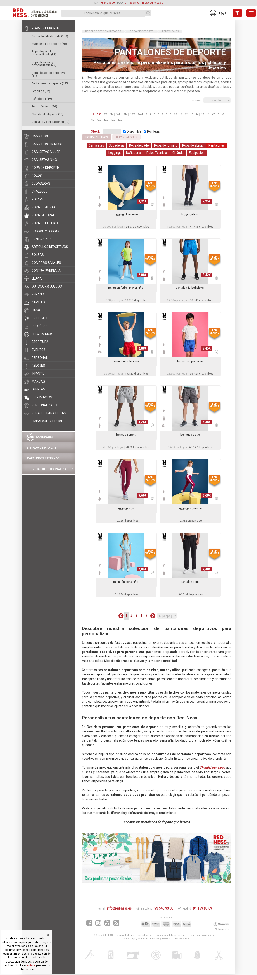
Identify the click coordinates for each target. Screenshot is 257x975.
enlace (31, 965)
